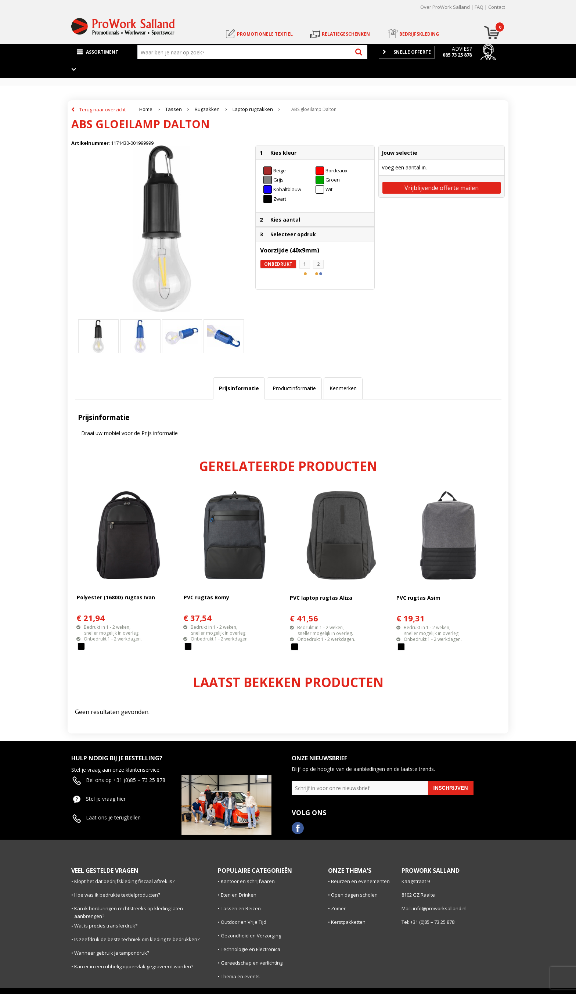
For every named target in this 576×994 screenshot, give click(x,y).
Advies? (462, 48)
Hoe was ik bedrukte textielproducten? (117, 894)
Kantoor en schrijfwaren (248, 881)
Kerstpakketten (348, 922)
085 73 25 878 (457, 54)
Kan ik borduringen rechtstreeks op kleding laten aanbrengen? (128, 912)
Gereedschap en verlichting (251, 962)
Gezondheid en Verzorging (251, 935)
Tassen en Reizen (241, 908)
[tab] (239, 388)
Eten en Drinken (238, 894)
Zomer (338, 908)
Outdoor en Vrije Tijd (243, 922)
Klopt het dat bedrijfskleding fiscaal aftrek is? (124, 881)
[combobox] (245, 52)
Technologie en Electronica (250, 949)
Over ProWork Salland (445, 7)
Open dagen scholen (354, 894)
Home (145, 109)
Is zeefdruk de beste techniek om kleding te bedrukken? (136, 939)
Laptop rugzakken (253, 109)
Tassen (173, 109)
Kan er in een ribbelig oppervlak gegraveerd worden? (133, 966)
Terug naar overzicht (102, 109)
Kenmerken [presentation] (343, 388)
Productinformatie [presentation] (294, 388)
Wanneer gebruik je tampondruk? (111, 953)
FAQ (479, 7)
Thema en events (240, 976)
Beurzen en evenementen (360, 881)
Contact (496, 7)
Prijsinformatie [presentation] (239, 388)
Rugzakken (207, 109)
